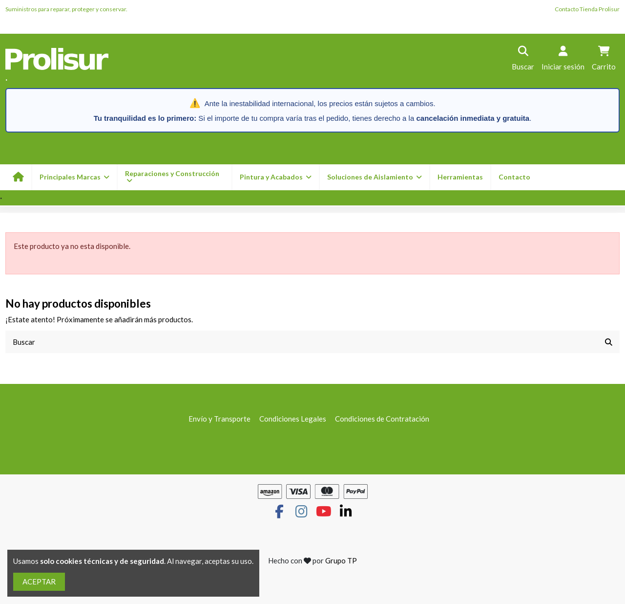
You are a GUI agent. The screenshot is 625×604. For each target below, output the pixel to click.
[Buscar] (609, 342)
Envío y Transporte (219, 419)
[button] (275, 177)
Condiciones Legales (292, 419)
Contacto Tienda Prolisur (587, 9)
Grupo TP (341, 561)
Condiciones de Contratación (382, 419)
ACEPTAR (39, 581)
